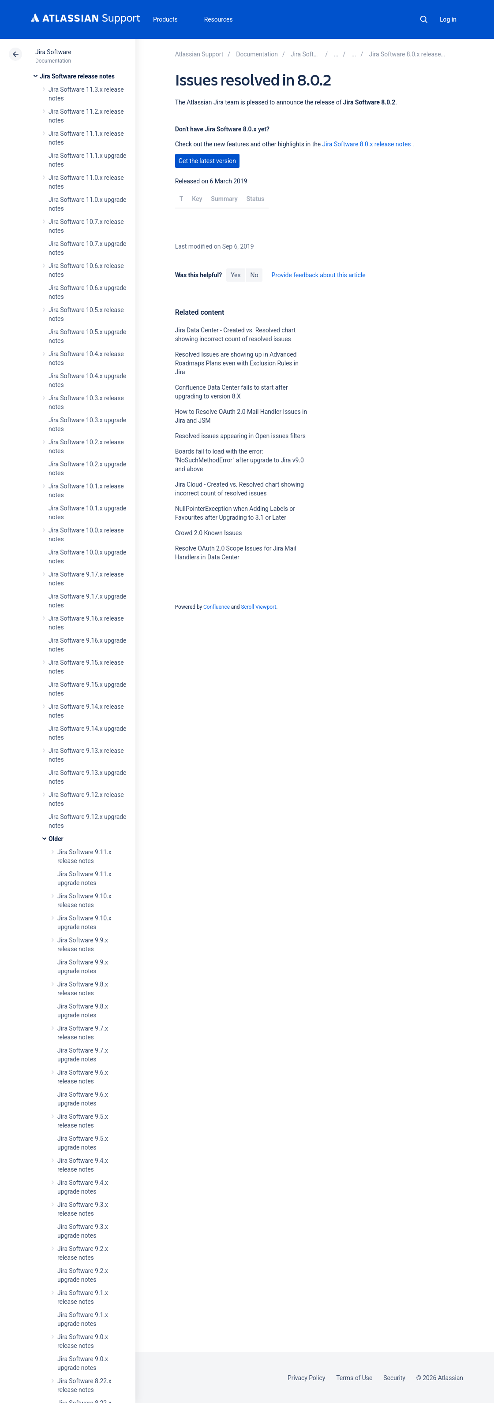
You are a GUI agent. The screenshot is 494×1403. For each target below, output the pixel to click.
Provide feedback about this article (318, 275)
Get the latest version (207, 160)
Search (424, 19)
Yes (235, 275)
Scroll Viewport (258, 607)
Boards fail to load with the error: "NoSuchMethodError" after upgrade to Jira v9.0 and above (239, 460)
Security (394, 1377)
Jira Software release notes (77, 76)
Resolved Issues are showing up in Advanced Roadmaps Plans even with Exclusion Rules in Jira (237, 363)
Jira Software (53, 52)
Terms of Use (354, 1377)
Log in (448, 19)
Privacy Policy (306, 1377)
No (254, 275)
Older (56, 838)
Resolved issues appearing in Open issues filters (240, 435)
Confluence (216, 607)
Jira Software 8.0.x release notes (366, 144)
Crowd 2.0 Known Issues (208, 532)
